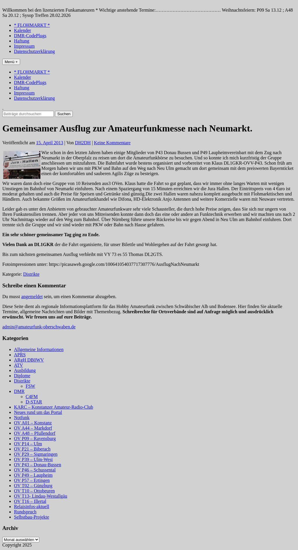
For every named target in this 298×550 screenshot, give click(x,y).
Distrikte (31, 274)
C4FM (32, 396)
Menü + (11, 62)
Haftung (21, 40)
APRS (20, 354)
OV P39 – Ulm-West (33, 459)
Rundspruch (25, 511)
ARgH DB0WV (29, 359)
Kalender (22, 30)
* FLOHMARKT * (32, 25)
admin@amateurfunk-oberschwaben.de (39, 326)
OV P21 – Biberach (32, 448)
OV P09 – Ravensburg (35, 438)
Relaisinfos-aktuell (31, 506)
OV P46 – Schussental (35, 469)
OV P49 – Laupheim (33, 475)
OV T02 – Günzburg (33, 485)
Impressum (24, 46)
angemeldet (32, 296)
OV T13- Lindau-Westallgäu (40, 496)
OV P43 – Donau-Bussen (37, 464)
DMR (19, 391)
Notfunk (21, 417)
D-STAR (34, 401)
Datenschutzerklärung (34, 51)
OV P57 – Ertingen (32, 480)
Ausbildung (25, 370)
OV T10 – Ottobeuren (34, 490)
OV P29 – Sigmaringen (35, 454)
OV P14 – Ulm (28, 443)
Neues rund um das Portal (38, 412)
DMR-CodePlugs (30, 35)
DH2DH (83, 142)
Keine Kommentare (112, 142)
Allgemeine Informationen (38, 349)
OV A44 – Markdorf (33, 428)
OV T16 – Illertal (30, 501)
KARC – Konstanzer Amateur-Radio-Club (53, 407)
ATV (18, 365)
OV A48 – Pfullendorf (34, 433)
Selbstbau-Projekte (31, 517)
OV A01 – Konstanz (33, 422)
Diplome (22, 375)
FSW (30, 386)
